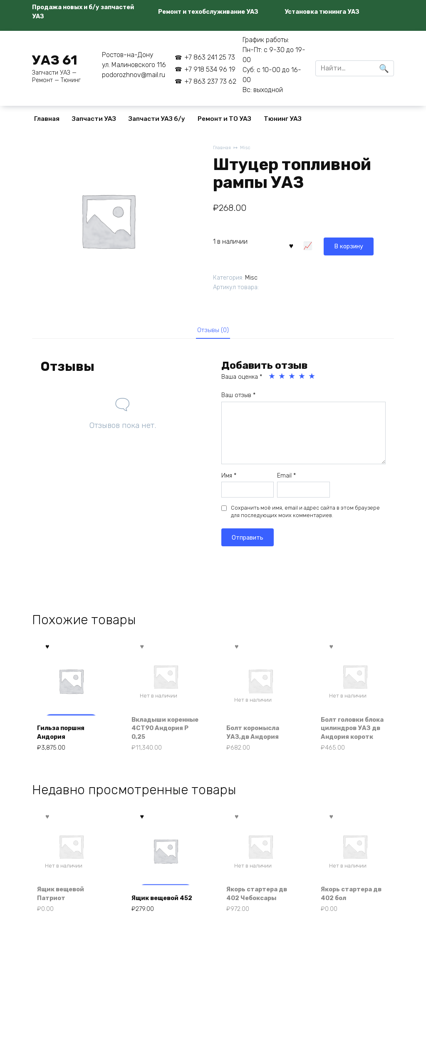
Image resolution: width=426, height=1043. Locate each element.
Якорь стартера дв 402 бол (355, 909)
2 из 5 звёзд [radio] (282, 379)
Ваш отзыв (238, 398)
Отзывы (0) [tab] (213, 331)
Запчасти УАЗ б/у (157, 119)
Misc (247, 148)
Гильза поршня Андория (64, 745)
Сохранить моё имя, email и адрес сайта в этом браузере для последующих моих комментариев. (305, 514)
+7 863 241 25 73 (209, 57)
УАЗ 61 (54, 60)
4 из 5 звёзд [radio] (302, 379)
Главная (46, 119)
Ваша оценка (241, 379)
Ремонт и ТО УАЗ (224, 119)
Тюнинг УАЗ (283, 119)
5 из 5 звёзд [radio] (312, 379)
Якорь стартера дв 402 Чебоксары (260, 909)
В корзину (310, 244)
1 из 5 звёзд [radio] (272, 379)
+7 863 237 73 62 (210, 81)
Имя (228, 478)
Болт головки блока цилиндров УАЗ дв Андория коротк (353, 736)
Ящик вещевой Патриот (64, 909)
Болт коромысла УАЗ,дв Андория (256, 745)
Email (286, 478)
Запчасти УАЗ (94, 119)
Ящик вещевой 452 (159, 909)
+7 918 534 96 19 (209, 69)
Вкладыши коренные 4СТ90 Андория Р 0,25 (163, 741)
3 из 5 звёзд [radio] (292, 379)
